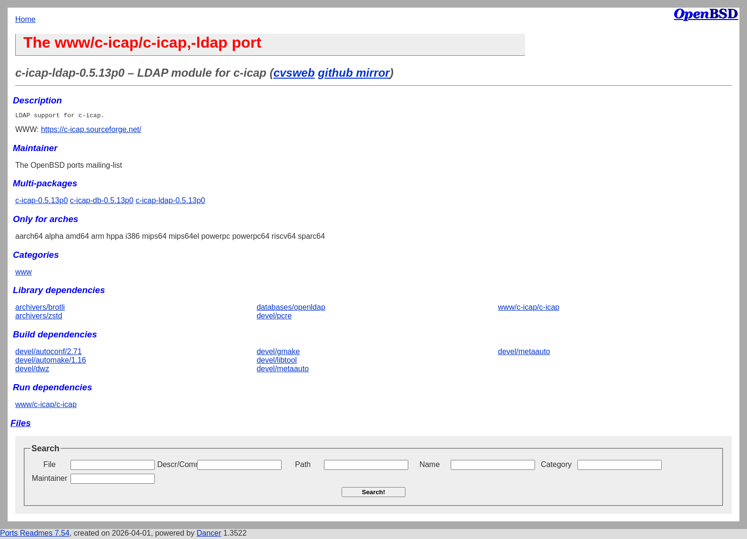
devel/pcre (274, 317)
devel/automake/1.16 (50, 361)
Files (20, 424)
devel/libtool (277, 361)
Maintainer (50, 480)
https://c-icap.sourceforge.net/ (91, 131)
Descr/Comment (176, 466)
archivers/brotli (40, 309)
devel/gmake (278, 353)
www (23, 273)
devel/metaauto (283, 370)
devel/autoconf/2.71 (48, 353)
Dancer (209, 534)
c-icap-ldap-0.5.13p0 (170, 202)
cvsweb (294, 72)
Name (429, 466)
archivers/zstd (38, 317)
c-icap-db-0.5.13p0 (101, 202)
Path (303, 466)
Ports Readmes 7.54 (35, 534)
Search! (373, 493)
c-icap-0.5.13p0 (41, 202)
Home (25, 19)
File (49, 466)
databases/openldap (291, 309)
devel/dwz (32, 370)
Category (556, 466)
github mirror (354, 72)
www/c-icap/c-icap (528, 309)
